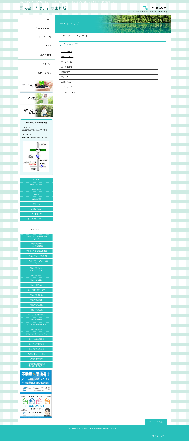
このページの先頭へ (156, 422)
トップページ (64, 36)
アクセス (64, 77)
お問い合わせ (66, 82)
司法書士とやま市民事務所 (56, 9)
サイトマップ (82, 36)
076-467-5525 (155, 8)
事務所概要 (65, 72)
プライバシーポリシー (70, 92)
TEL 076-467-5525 (29, 135)
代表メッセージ (67, 57)
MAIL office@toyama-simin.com (34, 137)
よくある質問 (66, 67)
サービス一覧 (66, 62)
